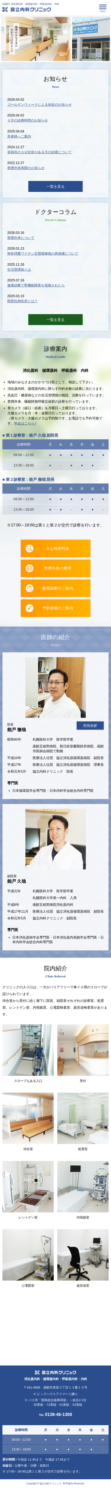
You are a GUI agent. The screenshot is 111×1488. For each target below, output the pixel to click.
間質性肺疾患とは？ (22, 301)
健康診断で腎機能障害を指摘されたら (36, 285)
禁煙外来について (20, 238)
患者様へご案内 (19, 136)
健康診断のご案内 (57, 588)
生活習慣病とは (19, 269)
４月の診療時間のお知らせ (27, 120)
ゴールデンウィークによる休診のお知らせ (39, 104)
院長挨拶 (90, 726)
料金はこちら (24, 423)
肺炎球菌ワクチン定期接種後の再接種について (42, 253)
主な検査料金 (57, 548)
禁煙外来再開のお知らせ (25, 168)
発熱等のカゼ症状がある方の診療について (39, 152)
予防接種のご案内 (57, 608)
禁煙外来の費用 (57, 568)
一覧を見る (55, 186)
